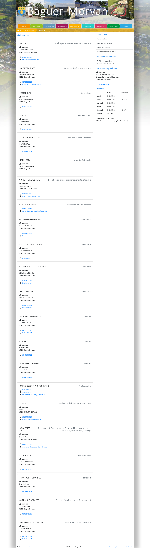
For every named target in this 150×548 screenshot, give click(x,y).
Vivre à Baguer (75, 26)
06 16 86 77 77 (27, 491)
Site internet (26, 236)
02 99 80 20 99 (27, 280)
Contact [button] (126, 26)
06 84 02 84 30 (27, 258)
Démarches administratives (114, 52)
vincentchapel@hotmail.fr (31, 196)
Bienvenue (36, 26)
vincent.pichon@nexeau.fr (31, 419)
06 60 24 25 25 (27, 514)
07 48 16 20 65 (27, 444)
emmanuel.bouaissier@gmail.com (34, 447)
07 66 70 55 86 (27, 208)
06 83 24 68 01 (27, 333)
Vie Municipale (49, 26)
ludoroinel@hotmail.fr (30, 60)
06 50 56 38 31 (27, 539)
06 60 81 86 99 (27, 390)
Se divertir (100, 26)
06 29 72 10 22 (27, 417)
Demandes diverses (114, 47)
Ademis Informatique (29, 547)
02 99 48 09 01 (104, 84)
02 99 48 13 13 (27, 233)
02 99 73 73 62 (27, 305)
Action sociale (62, 26)
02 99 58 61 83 (27, 377)
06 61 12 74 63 (27, 57)
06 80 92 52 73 (27, 129)
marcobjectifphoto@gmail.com (33, 395)
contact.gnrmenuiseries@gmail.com (35, 211)
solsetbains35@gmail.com (31, 84)
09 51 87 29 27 (27, 151)
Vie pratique (113, 26)
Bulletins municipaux (114, 43)
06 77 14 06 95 (27, 308)
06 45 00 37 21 (27, 355)
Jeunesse (88, 26)
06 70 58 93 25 (27, 82)
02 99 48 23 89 (27, 469)
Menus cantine (114, 39)
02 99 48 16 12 (27, 536)
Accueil (23, 26)
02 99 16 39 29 (27, 330)
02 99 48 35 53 (27, 107)
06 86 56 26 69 (27, 194)
